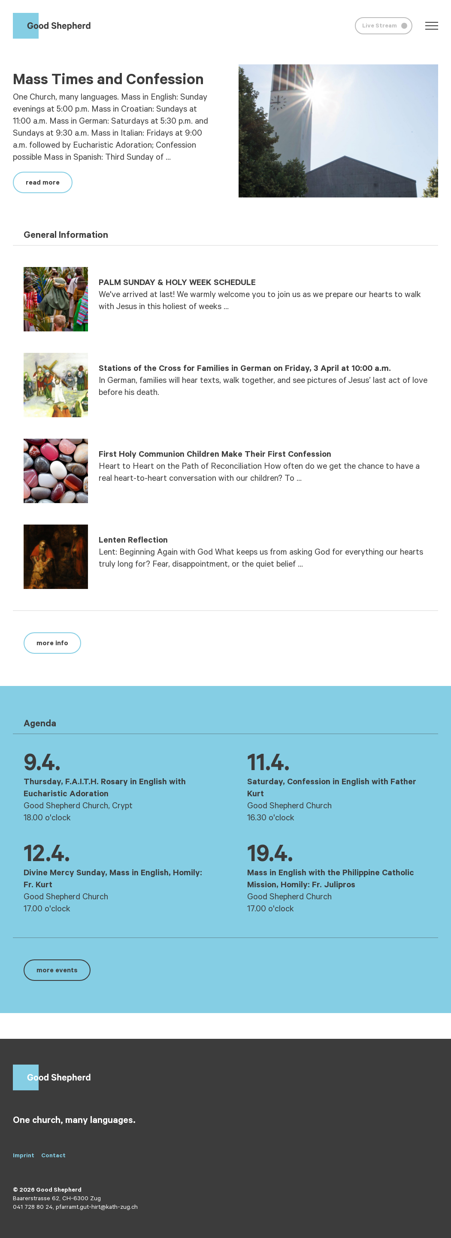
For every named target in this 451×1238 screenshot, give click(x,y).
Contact (53, 1156)
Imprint (23, 1156)
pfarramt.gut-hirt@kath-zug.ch (97, 1208)
